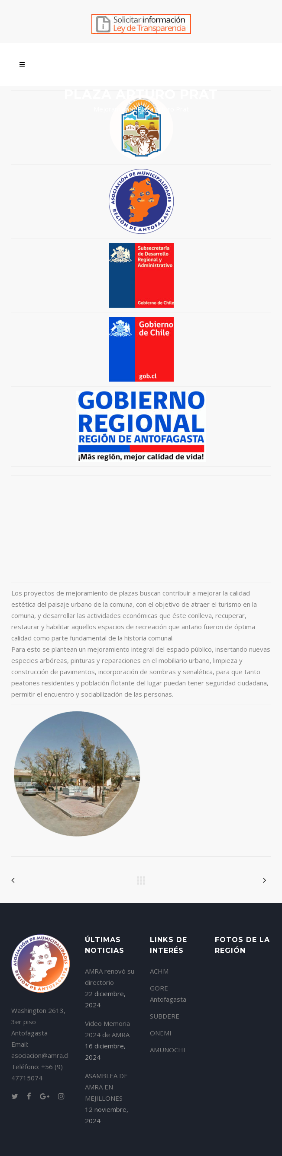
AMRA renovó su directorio (109, 977)
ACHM (159, 971)
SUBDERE (164, 1016)
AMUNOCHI (167, 1049)
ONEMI (161, 1033)
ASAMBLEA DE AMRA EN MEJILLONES (106, 1086)
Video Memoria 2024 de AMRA (107, 1029)
